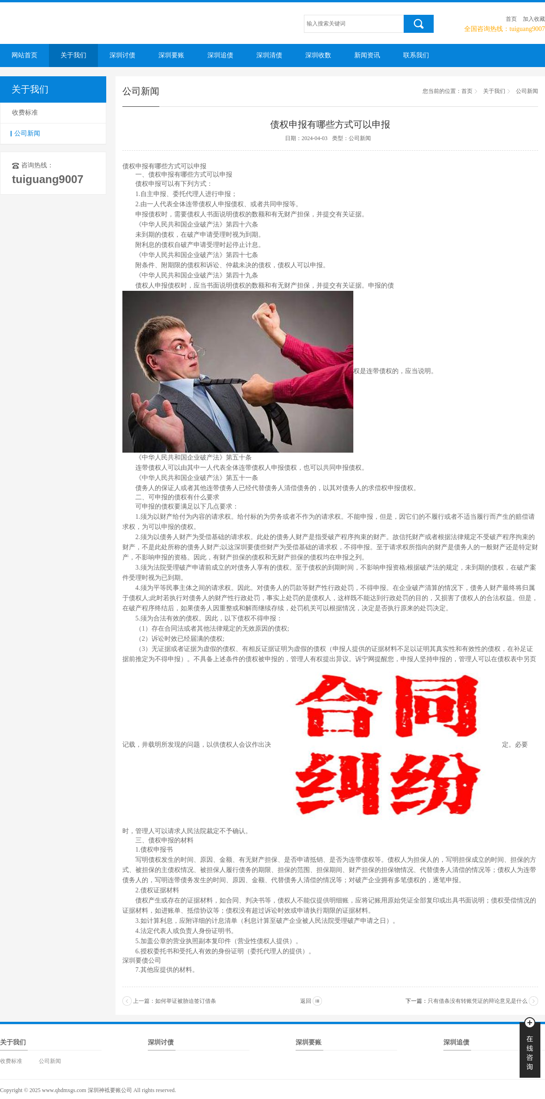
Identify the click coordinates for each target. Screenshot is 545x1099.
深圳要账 (171, 55)
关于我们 (73, 55)
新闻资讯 (367, 55)
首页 (511, 19)
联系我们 (416, 55)
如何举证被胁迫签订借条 (185, 1001)
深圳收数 (318, 55)
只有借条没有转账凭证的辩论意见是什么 (477, 1001)
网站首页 (24, 55)
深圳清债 (269, 55)
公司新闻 (27, 133)
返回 (305, 1001)
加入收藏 (534, 19)
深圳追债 (220, 55)
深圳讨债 (122, 55)
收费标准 (25, 112)
